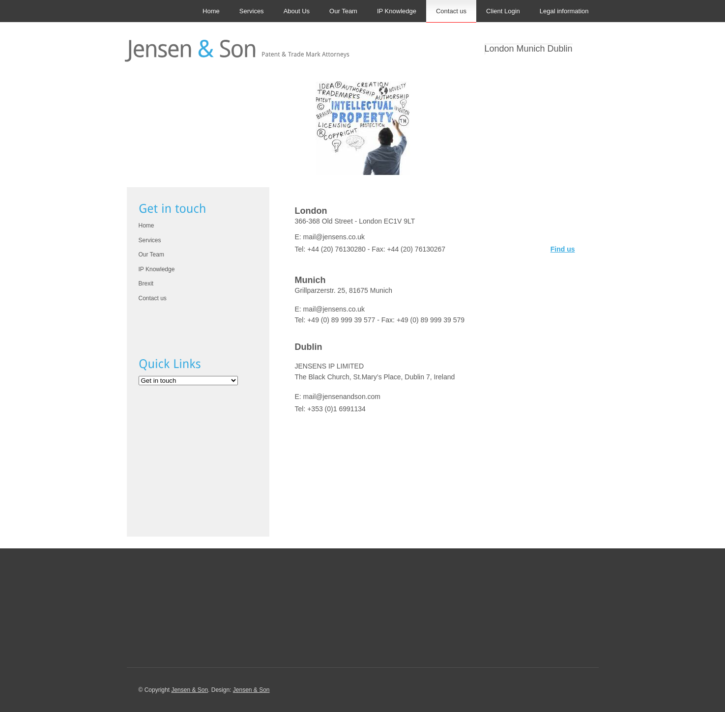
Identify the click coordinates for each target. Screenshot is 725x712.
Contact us (451, 11)
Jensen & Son (189, 689)
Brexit (146, 283)
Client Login (503, 11)
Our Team (343, 11)
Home (211, 11)
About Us (297, 11)
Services (251, 11)
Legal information (564, 11)
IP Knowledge (396, 11)
